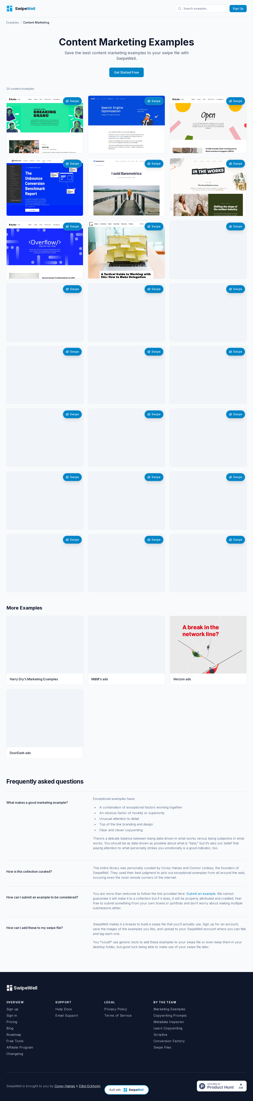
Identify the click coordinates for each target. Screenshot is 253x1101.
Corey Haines (65, 1086)
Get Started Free (126, 72)
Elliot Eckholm (89, 1086)
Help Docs (63, 1009)
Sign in (11, 1015)
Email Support (66, 1015)
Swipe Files (162, 1047)
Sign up (12, 1009)
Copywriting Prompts (170, 1015)
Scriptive (160, 1035)
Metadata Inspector (168, 1022)
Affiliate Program (19, 1047)
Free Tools (14, 1041)
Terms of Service (118, 1015)
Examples (12, 22)
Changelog (14, 1054)
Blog (10, 1028)
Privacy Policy (115, 1009)
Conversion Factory (169, 1041)
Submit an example (200, 894)
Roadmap (13, 1035)
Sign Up (238, 8)
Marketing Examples (169, 1009)
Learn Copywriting (168, 1028)
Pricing (11, 1022)
